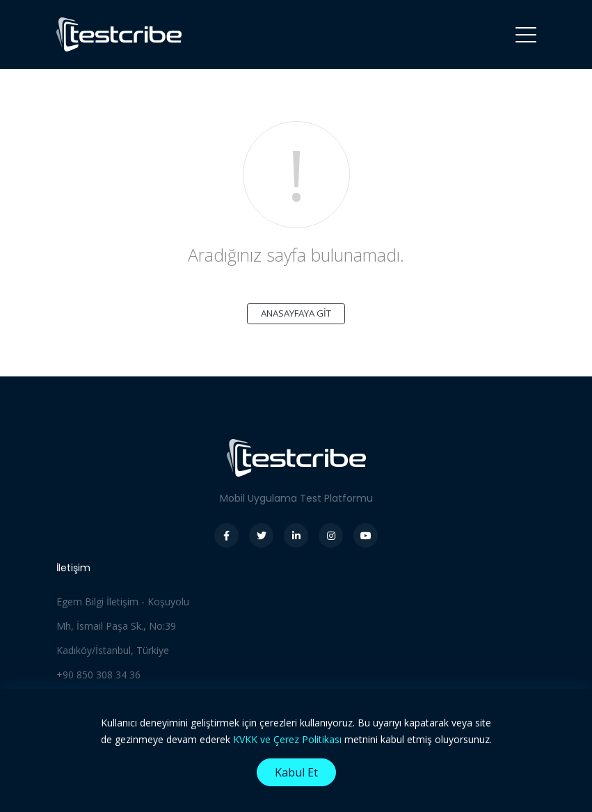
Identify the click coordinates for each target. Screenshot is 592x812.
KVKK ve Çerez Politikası (287, 739)
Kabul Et (296, 772)
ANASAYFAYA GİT (296, 313)
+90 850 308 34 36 (98, 674)
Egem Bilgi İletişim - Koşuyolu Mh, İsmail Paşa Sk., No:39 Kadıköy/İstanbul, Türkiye (122, 626)
